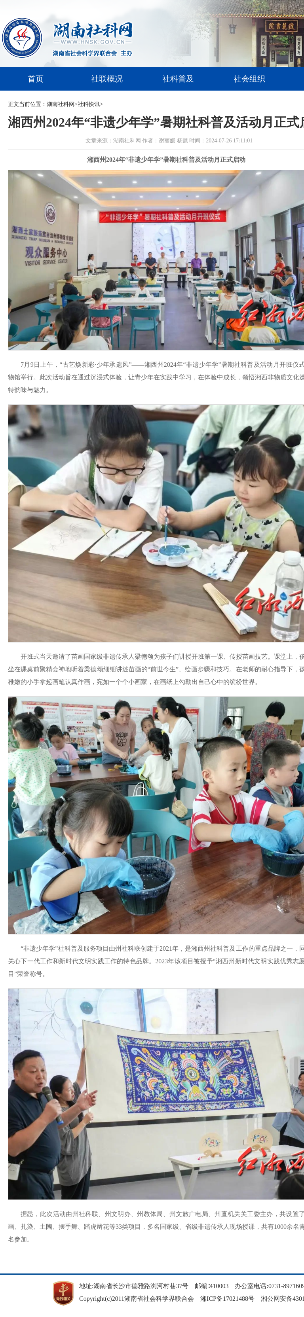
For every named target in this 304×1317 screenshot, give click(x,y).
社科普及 (178, 78)
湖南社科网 (60, 104)
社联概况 (107, 78)
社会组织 (249, 78)
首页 (36, 78)
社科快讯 (89, 104)
